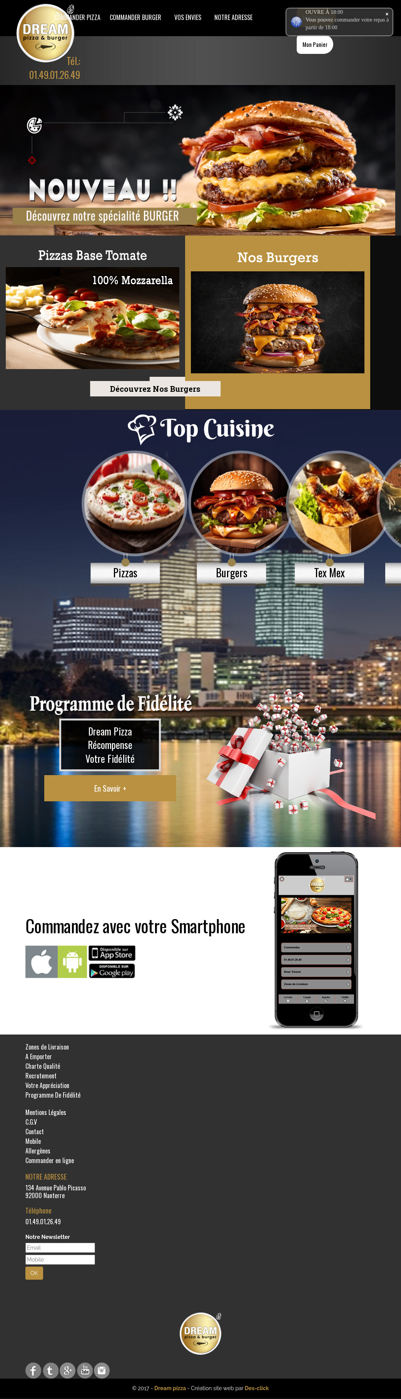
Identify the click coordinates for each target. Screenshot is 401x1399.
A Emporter (38, 1056)
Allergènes (37, 1150)
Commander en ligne (49, 1160)
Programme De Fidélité (52, 1095)
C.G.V (31, 1122)
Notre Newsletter (47, 1237)
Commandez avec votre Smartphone (135, 925)
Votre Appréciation (47, 1085)
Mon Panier (314, 44)
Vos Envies (187, 17)
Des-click (257, 1388)
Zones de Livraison (47, 1046)
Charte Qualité (42, 1066)
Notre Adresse (233, 17)
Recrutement (41, 1075)
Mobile (33, 1141)
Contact (34, 1131)
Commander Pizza (77, 17)
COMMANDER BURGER (135, 17)
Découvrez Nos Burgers (104, 389)
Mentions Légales (45, 1112)
